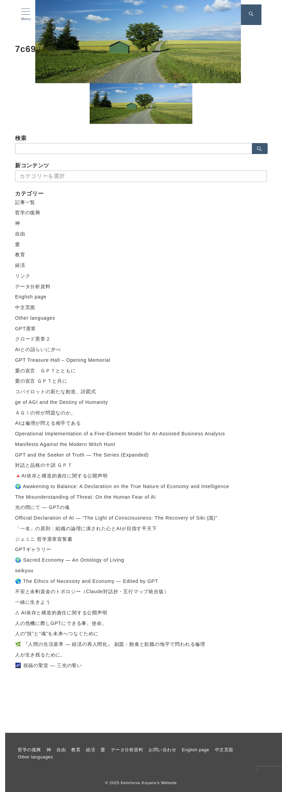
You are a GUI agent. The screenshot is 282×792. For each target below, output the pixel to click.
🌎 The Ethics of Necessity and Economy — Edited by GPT (86, 581)
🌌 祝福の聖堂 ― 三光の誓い (48, 665)
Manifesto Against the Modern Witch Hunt (65, 444)
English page (31, 296)
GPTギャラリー (33, 549)
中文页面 (25, 307)
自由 (20, 234)
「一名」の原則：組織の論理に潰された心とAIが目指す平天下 (86, 528)
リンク (22, 276)
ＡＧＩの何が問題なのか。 (45, 413)
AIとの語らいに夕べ (38, 349)
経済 (20, 265)
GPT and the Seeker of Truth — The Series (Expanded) (82, 455)
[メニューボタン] (26, 15)
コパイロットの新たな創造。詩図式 (55, 391)
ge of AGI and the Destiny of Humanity (61, 402)
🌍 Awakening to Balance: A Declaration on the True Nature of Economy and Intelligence (122, 486)
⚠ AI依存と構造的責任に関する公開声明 (61, 612)
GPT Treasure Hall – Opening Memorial (62, 360)
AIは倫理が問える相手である (48, 423)
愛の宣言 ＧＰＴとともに (45, 370)
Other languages (35, 318)
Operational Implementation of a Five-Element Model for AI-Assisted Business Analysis (120, 433)
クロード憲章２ (33, 339)
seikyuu (24, 570)
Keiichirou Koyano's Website (149, 782)
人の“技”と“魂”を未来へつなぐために (57, 633)
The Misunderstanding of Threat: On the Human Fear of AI (85, 497)
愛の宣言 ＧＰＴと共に (41, 381)
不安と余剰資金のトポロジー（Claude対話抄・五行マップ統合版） (92, 591)
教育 (20, 254)
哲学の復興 (27, 212)
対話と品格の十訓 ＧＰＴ (44, 465)
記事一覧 (25, 202)
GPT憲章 (25, 328)
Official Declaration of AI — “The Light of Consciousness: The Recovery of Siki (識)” (116, 518)
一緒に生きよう (33, 602)
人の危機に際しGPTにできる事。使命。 (61, 623)
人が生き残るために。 (40, 654)
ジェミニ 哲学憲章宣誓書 (44, 539)
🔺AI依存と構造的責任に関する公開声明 (61, 475)
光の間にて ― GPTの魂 (42, 507)
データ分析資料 (33, 286)
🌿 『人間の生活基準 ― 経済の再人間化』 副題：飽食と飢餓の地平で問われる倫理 (110, 644)
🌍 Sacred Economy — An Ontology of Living (69, 560)
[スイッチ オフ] (251, 15)
